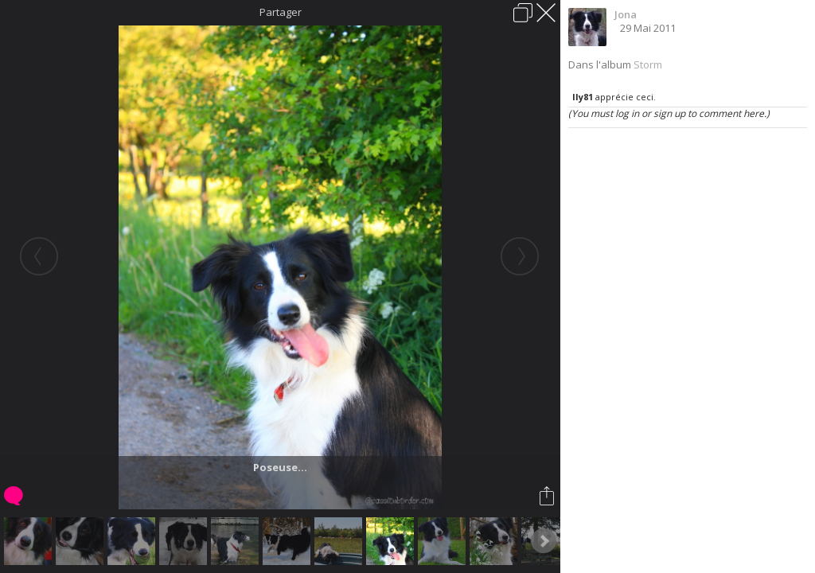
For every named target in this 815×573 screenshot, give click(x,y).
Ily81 (582, 97)
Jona (625, 14)
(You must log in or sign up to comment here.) (669, 113)
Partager (280, 12)
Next (543, 541)
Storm (648, 64)
